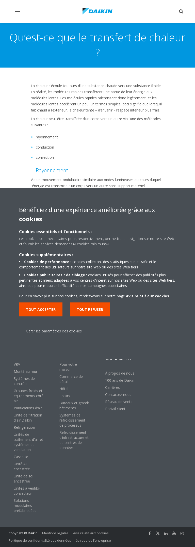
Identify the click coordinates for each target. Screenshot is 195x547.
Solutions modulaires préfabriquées (25, 505)
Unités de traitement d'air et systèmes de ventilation (28, 442)
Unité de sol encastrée (23, 479)
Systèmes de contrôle (24, 381)
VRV (17, 364)
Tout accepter (41, 309)
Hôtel (63, 388)
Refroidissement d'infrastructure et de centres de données (74, 440)
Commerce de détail (71, 379)
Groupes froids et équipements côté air (28, 395)
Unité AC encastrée (22, 466)
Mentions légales (55, 533)
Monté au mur (25, 371)
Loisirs (64, 395)
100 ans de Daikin (119, 380)
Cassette (21, 456)
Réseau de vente (119, 401)
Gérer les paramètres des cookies (54, 331)
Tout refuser (90, 309)
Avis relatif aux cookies (91, 533)
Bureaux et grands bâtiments (74, 405)
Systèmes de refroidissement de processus (72, 420)
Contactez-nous (118, 394)
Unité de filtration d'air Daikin (28, 418)
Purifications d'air (28, 408)
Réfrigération (24, 427)
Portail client (115, 408)
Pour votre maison (68, 367)
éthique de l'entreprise (93, 540)
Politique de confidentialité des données (40, 540)
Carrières (112, 387)
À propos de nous (119, 373)
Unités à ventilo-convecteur (27, 491)
